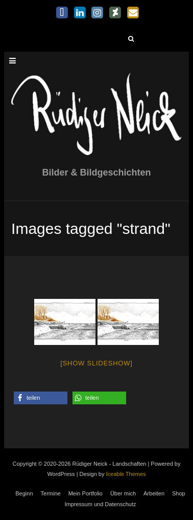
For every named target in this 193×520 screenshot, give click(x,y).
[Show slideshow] (96, 363)
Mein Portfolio (85, 493)
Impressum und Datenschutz (100, 504)
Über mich (123, 493)
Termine (51, 493)
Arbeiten (153, 493)
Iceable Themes (126, 474)
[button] (40, 398)
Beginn (24, 493)
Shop (178, 493)
